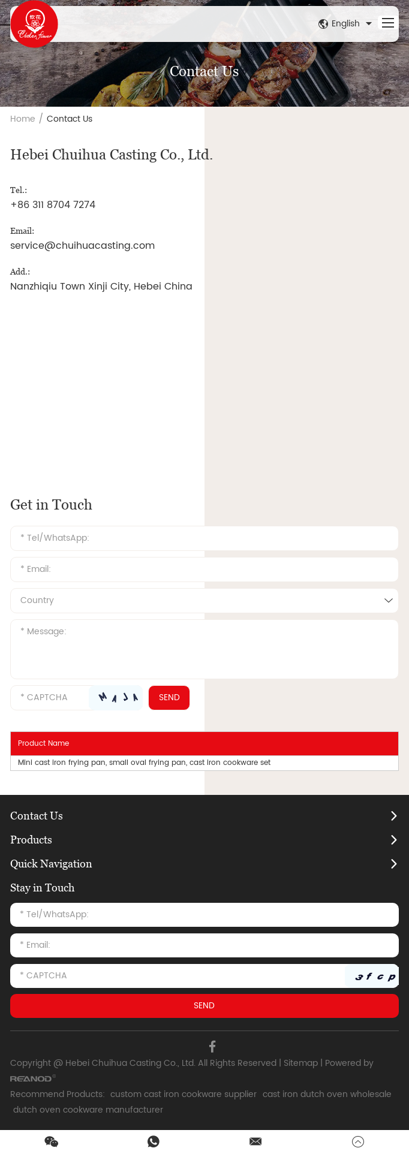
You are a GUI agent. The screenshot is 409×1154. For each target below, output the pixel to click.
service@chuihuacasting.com (82, 246)
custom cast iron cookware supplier (183, 1094)
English (346, 24)
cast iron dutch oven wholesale (327, 1094)
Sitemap (301, 1063)
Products (31, 839)
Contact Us (69, 119)
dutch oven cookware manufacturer (88, 1110)
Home (22, 119)
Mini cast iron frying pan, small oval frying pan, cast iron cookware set (144, 763)
